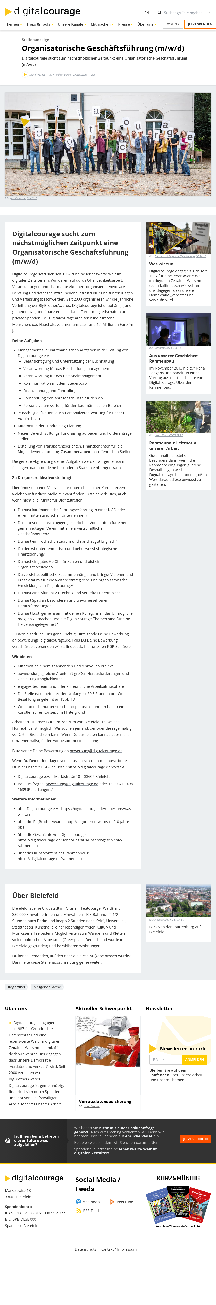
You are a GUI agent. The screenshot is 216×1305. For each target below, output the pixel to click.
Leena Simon (162, 435)
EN (146, 12)
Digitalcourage (37, 74)
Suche (208, 13)
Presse (124, 24)
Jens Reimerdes (18, 198)
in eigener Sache (47, 987)
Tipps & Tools (38, 24)
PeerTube (125, 1201)
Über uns (145, 24)
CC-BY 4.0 (32, 198)
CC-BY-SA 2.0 (177, 919)
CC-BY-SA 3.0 (176, 435)
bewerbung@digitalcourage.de (44, 640)
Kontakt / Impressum (119, 1249)
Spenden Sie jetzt (89, 1149)
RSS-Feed (91, 1210)
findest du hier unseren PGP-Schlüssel (99, 646)
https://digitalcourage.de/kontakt (96, 766)
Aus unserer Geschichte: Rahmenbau (173, 358)
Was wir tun (161, 264)
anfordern (186, 1048)
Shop (172, 24)
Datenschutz (85, 1249)
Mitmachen (101, 24)
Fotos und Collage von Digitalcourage (175, 256)
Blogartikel (16, 987)
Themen (12, 24)
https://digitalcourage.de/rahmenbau (50, 858)
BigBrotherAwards (24, 1079)
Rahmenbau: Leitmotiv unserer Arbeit (172, 445)
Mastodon (91, 1201)
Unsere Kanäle (70, 24)
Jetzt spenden (200, 24)
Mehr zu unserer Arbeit (41, 1104)
